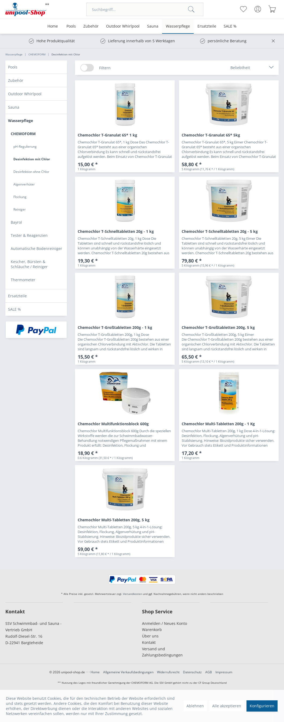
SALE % (14, 309)
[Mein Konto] (258, 9)
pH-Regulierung (25, 146)
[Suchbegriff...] (144, 9)
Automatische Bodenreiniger (36, 248)
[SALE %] (230, 26)
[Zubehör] (91, 26)
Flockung (20, 197)
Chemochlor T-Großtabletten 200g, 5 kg (218, 327)
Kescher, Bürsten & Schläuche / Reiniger (29, 264)
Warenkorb (152, 629)
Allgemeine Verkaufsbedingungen (128, 672)
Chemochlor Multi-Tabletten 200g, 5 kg (114, 519)
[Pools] (71, 26)
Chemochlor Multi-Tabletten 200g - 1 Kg (218, 423)
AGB (208, 672)
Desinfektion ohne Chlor (31, 171)
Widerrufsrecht (168, 672)
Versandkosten (132, 594)
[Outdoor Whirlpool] (122, 26)
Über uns (150, 636)
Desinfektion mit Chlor (31, 159)
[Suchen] (191, 9)
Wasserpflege (20, 120)
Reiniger (19, 209)
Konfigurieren (262, 705)
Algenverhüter (24, 184)
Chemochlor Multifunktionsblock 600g (113, 423)
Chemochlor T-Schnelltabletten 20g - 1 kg (116, 231)
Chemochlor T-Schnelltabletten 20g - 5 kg (220, 231)
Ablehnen (195, 705)
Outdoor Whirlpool (25, 93)
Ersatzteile (17, 295)
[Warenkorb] (272, 9)
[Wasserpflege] (178, 26)
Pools (12, 67)
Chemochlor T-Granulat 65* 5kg (211, 135)
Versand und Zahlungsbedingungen (162, 652)
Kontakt (149, 642)
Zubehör (15, 80)
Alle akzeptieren (226, 705)
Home (95, 672)
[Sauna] (152, 26)
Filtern (105, 67)
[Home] (53, 26)
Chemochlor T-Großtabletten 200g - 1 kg (115, 327)
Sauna (13, 107)
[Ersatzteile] (207, 26)
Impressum (223, 672)
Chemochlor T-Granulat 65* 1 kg (107, 135)
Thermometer (23, 279)
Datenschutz (192, 672)
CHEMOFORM (23, 133)
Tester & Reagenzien (29, 235)
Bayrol (16, 222)
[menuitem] (144, 9)
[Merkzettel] (243, 9)
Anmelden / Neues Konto (164, 623)
